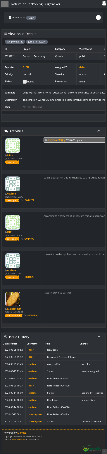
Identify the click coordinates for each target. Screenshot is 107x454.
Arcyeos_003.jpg (56, 140)
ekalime (11, 193)
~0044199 (29, 238)
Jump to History (37, 41)
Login (31, 17)
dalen (82, 67)
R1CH (26, 67)
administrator (18, 439)
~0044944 (32, 315)
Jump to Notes (15, 41)
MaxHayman (14, 308)
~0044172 (29, 200)
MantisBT (22, 432)
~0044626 (29, 277)
